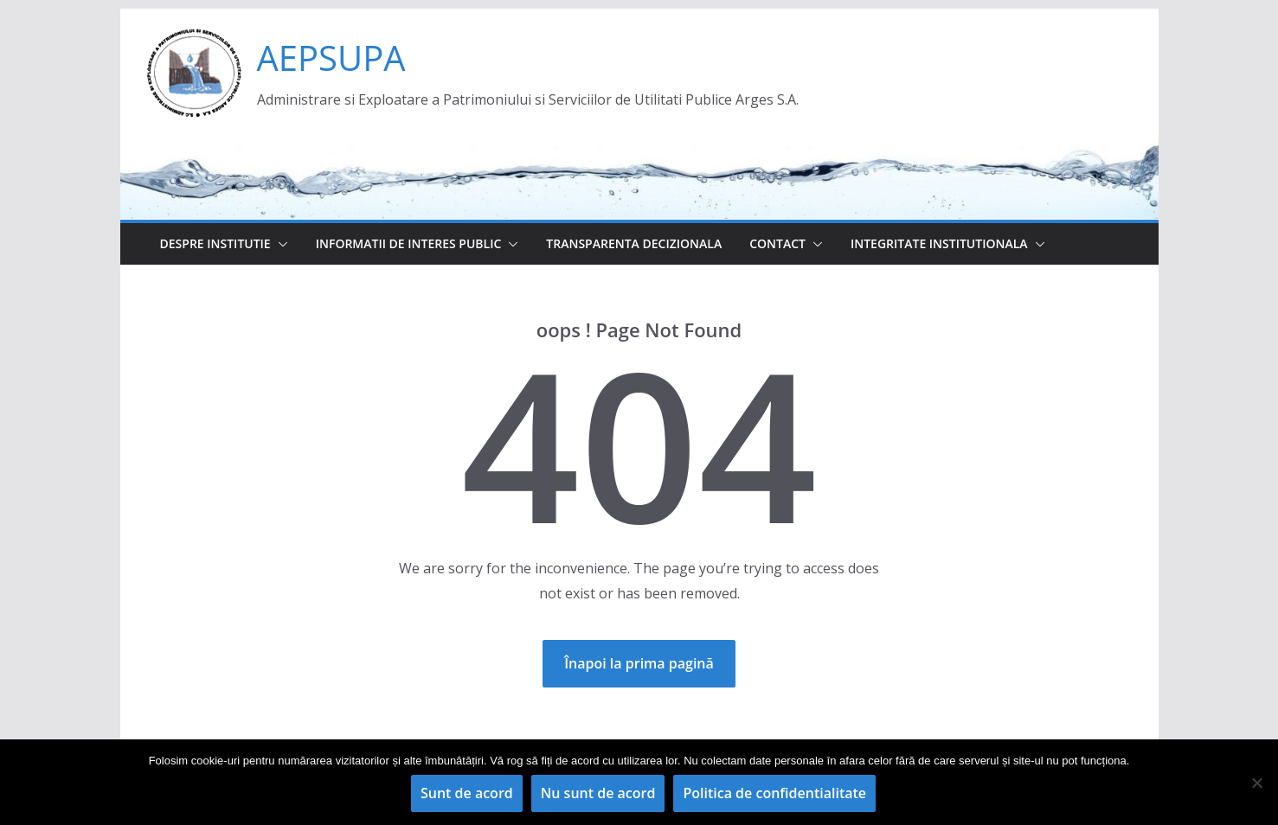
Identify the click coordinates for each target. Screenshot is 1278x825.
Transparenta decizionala (634, 243)
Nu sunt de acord (598, 793)
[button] (279, 244)
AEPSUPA (331, 57)
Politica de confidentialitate (774, 793)
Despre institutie (215, 243)
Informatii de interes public (409, 243)
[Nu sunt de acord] (1256, 782)
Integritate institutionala (939, 243)
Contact (777, 243)
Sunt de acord (467, 793)
